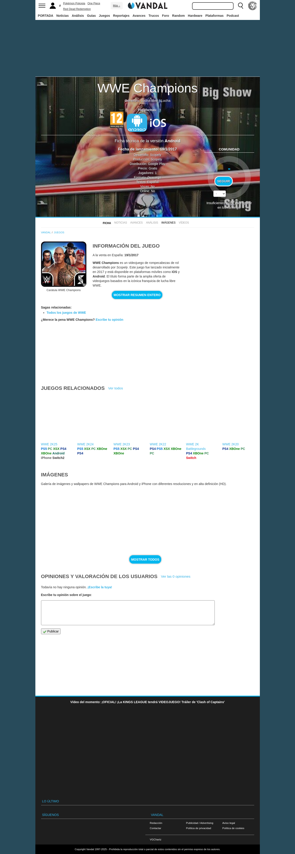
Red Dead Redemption (77, 9)
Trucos (154, 15)
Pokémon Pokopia (74, 3)
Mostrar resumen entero (137, 295)
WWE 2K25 (49, 444)
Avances (138, 15)
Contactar (155, 828)
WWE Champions (148, 88)
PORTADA (45, 15)
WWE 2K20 (230, 444)
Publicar (51, 631)
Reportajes (121, 15)
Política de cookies (233, 828)
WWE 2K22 (158, 444)
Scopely (155, 155)
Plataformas (214, 15)
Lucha (166, 100)
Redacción (156, 822)
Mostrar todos (145, 559)
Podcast (233, 15)
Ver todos (115, 388)
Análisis (78, 15)
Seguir (223, 181)
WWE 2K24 (85, 444)
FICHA (107, 223)
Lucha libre (149, 100)
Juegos (104, 15)
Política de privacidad (198, 828)
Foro (165, 15)
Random (178, 15)
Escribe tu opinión (109, 319)
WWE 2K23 (122, 444)
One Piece (94, 3)
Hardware (195, 15)
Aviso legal (228, 822)
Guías (91, 15)
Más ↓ (116, 5)
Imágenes (168, 222)
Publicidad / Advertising (199, 822)
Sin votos (229, 204)
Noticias (62, 15)
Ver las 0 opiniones (175, 576)
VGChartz (155, 839)
